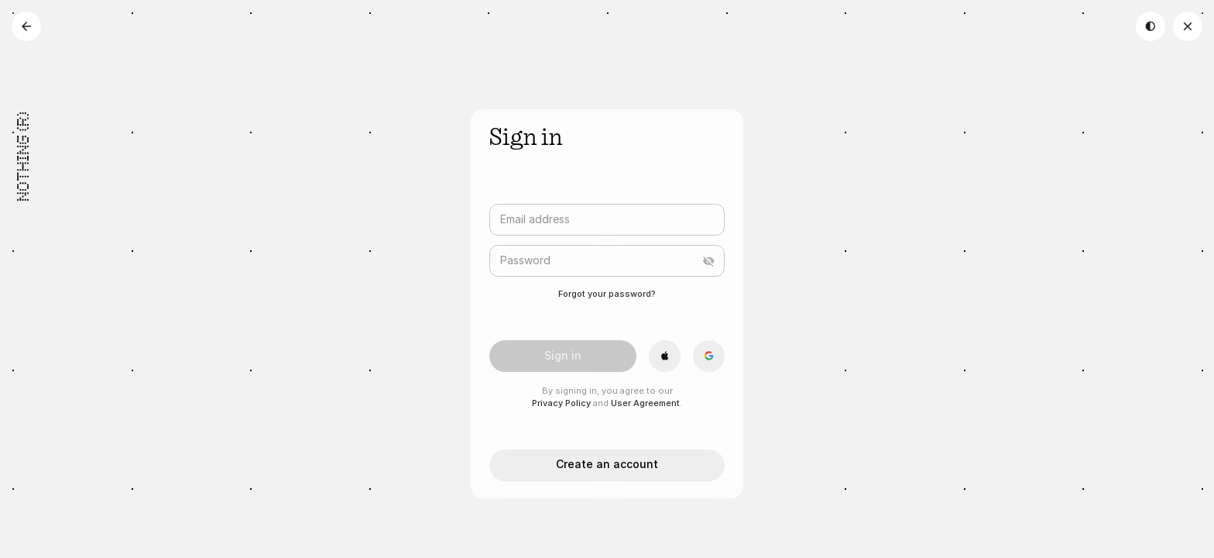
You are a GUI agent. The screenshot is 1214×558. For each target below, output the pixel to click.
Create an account (607, 463)
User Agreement (645, 403)
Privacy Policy (561, 403)
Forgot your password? (607, 293)
